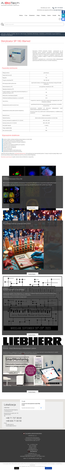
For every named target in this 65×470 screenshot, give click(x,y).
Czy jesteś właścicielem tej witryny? (28, 407)
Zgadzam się (48, 468)
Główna (21, 15)
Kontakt (54, 15)
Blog (59, 15)
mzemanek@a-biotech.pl (11, 425)
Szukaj (2, 24)
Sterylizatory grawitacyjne (6, 156)
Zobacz (16, 468)
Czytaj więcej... (32, 208)
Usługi (38, 15)
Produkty (43, 15)
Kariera (49, 15)
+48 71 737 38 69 (58, 7)
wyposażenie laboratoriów (19, 153)
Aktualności (32, 15)
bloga (23, 353)
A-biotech (8, 33)
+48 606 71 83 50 (14, 421)
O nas (26, 15)
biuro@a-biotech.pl (58, 10)
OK (41, 407)
